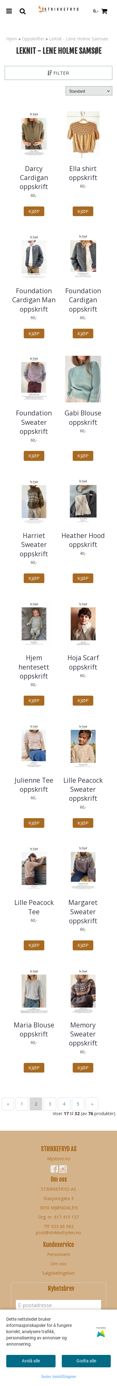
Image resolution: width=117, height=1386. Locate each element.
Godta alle (86, 1360)
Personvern (58, 1254)
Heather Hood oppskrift (83, 540)
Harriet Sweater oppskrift (34, 544)
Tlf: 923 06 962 (59, 1226)
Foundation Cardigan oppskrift (83, 299)
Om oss (58, 1264)
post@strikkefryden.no (58, 1232)
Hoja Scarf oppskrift (83, 662)
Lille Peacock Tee (34, 907)
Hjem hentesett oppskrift (33, 666)
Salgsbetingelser (58, 1273)
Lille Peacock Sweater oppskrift (83, 789)
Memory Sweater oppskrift (83, 1034)
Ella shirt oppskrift (83, 173)
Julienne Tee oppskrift (34, 785)
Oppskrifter (33, 39)
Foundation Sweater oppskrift (34, 422)
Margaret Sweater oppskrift (83, 911)
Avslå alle (31, 1360)
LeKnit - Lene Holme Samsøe (78, 39)
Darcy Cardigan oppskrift (34, 177)
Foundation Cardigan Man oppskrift (34, 299)
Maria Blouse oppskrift (34, 1029)
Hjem (11, 39)
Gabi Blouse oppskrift (83, 417)
